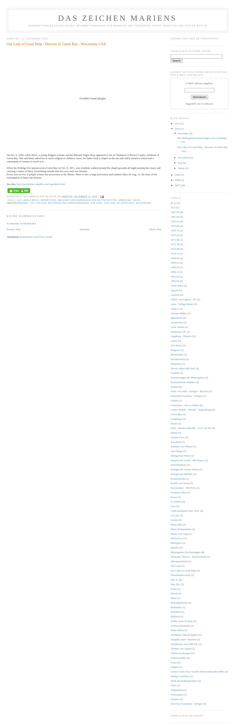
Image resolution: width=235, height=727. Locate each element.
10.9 (19, 200)
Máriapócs (176, 542)
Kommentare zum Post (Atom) (36, 236)
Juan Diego (177, 451)
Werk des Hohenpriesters (184, 680)
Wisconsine (143, 203)
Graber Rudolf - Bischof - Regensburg (191, 409)
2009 (178, 174)
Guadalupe (176, 418)
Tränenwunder (178, 657)
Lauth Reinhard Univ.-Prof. (185, 510)
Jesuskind (176, 441)
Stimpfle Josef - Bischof (183, 639)
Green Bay (125, 200)
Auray (174, 340)
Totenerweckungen (181, 653)
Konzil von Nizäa (180, 483)
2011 (178, 123)
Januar (181, 168)
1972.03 (175, 235)
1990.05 (175, 267)
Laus (173, 506)
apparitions (48, 200)
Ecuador (175, 372)
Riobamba (176, 607)
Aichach (175, 294)
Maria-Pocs (177, 538)
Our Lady (97, 203)
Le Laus (175, 515)
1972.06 (175, 239)
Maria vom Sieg (179, 533)
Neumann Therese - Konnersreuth (188, 556)
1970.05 (175, 221)
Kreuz (174, 497)
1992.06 (175, 281)
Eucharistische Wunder (183, 382)
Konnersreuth (178, 478)
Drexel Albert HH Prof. (183, 368)
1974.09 (175, 248)
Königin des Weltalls (182, 474)
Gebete (174, 400)
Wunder (175, 699)
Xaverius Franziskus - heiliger (186, 703)
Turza (174, 662)
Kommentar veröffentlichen (21, 223)
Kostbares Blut (178, 492)
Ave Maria (176, 345)
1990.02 (175, 258)
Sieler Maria (177, 630)
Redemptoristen (179, 602)
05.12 (174, 203)
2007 (178, 185)
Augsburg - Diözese (181, 336)
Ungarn (175, 666)
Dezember (183, 133)
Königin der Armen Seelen (185, 469)
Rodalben (176, 611)
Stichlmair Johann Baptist (184, 634)
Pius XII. (175, 584)
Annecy (175, 308)
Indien (174, 432)
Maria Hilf (176, 524)
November (183, 157)
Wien (173, 685)
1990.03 (175, 262)
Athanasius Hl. (178, 331)
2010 (178, 128)
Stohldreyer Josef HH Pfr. (184, 644)
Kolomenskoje (178, 464)
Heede (174, 423)
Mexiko (175, 547)
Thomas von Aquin (181, 648)
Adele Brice (31, 200)
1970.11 (175, 230)
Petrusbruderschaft (180, 575)
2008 (178, 180)
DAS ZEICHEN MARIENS (117, 18)
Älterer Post (155, 229)
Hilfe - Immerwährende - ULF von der (191, 428)
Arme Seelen (177, 327)
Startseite (84, 229)
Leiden (174, 519)
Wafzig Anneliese (180, 676)
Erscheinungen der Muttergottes (93, 200)
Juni (180, 162)
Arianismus (177, 322)
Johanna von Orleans (182, 446)
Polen (174, 588)
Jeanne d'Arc (177, 437)
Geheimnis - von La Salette (185, 405)
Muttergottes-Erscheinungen (68, 203)
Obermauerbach (179, 561)
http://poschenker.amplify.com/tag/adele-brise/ (41, 184)
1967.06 (175, 216)
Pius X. (174, 579)
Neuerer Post (13, 229)
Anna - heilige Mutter (182, 304)
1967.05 (175, 212)
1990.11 (175, 271)
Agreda (174, 290)
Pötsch (174, 593)
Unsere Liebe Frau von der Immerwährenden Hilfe (197, 671)
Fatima (174, 386)
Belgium (63, 200)
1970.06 (175, 225)
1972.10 (175, 244)
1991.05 (175, 276)
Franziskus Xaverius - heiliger (186, 395)
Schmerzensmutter (180, 625)
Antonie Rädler (179, 313)
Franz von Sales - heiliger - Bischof (189, 391)
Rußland (175, 616)
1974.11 (175, 253)
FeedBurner (207, 103)
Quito (174, 598)
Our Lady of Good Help (119, 203)
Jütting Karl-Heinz (180, 455)
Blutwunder (177, 354)
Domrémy (176, 363)
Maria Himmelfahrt (181, 529)
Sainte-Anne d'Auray (182, 621)
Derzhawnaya (178, 359)
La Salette (176, 501)
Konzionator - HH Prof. (183, 487)
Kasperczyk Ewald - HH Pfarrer (187, 460)
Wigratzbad (177, 689)
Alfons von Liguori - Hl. (183, 299)
